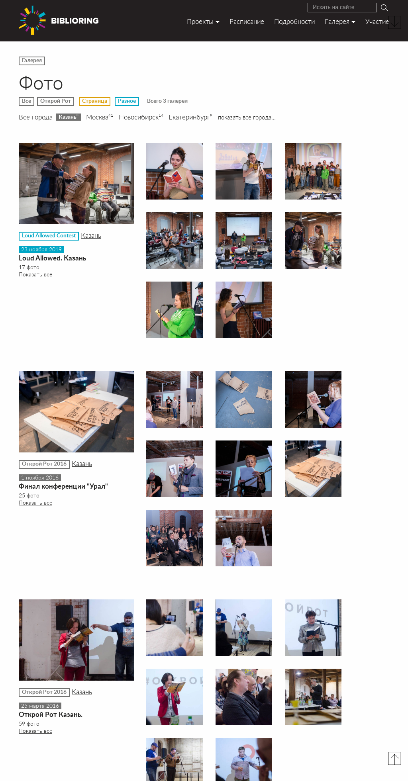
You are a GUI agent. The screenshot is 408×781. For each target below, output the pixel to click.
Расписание (247, 21)
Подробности (294, 21)
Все (26, 101)
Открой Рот (55, 101)
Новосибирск (141, 117)
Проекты (200, 21)
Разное (127, 101)
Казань (68, 117)
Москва (99, 117)
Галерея (337, 21)
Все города (36, 117)
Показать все (35, 274)
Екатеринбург (190, 117)
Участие (377, 21)
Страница (94, 101)
